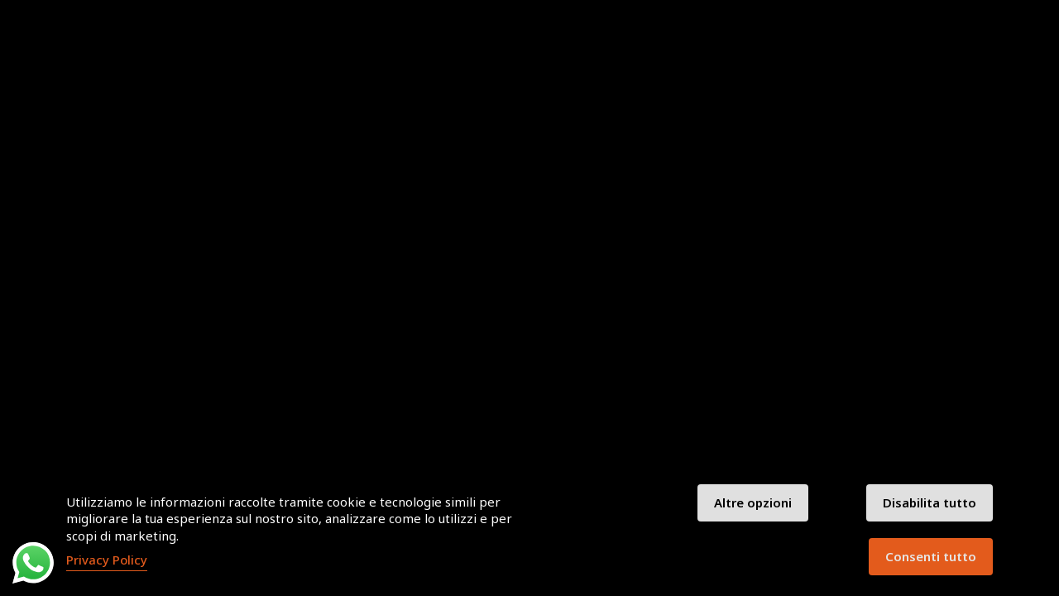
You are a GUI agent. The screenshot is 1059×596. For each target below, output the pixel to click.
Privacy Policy (106, 559)
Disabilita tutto (929, 502)
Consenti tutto (930, 556)
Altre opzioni (753, 502)
